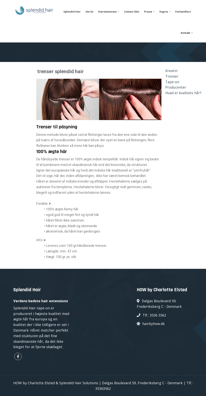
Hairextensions (107, 11)
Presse (148, 11)
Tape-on (172, 82)
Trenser (171, 76)
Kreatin (171, 70)
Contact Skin (131, 11)
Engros (164, 11)
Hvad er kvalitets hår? (183, 93)
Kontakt (185, 33)
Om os (89, 11)
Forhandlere (183, 11)
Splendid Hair (72, 11)
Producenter (175, 87)
